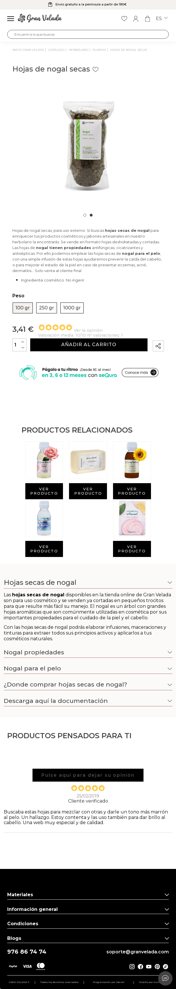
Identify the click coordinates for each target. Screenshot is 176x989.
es (162, 18)
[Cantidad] (19, 344)
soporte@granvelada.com (137, 952)
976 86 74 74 (26, 951)
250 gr (46, 308)
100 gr (23, 308)
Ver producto (44, 491)
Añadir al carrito (88, 344)
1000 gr (72, 308)
